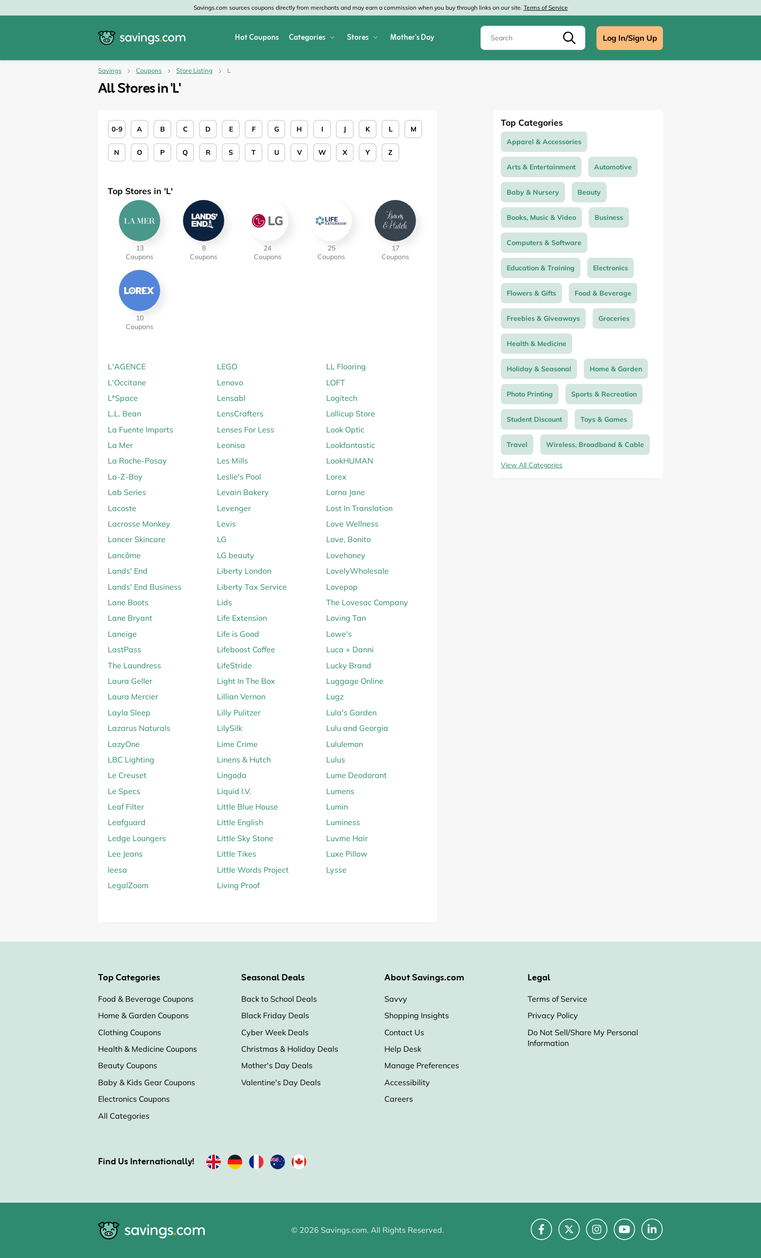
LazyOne (124, 744)
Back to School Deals (279, 999)
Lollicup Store (350, 413)
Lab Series (127, 492)
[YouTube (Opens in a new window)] (624, 1234)
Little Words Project (253, 870)
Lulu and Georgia (357, 728)
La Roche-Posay (137, 460)
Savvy (395, 999)
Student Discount (534, 419)
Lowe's (339, 634)
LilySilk (229, 728)
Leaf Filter (126, 806)
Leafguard (127, 822)
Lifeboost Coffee (246, 649)
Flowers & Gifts (531, 293)
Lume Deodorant (356, 775)
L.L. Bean (124, 413)
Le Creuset (127, 775)
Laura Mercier (133, 696)
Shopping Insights (416, 1015)
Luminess (343, 822)
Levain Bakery (243, 492)
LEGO (227, 366)
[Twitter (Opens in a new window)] (569, 1234)
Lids (224, 602)
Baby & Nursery (533, 192)
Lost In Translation (359, 508)
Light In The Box (246, 681)
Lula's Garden (351, 712)
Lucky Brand (348, 665)
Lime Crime (237, 744)
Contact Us (404, 1032)
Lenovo (230, 382)
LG (222, 539)
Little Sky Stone (245, 838)
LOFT (335, 382)
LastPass (124, 649)
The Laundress (134, 665)
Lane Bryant (130, 618)
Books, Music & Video (541, 217)
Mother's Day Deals (277, 1065)
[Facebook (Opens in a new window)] (541, 1234)
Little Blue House (247, 806)
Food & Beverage (603, 293)
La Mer (120, 445)
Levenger (234, 508)
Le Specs (124, 791)
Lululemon (344, 744)
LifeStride (234, 665)
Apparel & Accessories (544, 141)
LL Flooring (346, 366)
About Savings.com (424, 978)
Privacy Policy (553, 1015)
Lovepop (342, 587)
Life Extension (242, 618)
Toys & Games (603, 419)
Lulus (335, 759)
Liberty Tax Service (252, 587)
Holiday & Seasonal (539, 368)
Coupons (149, 70)
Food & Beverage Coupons (146, 999)
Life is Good (238, 634)
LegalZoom (128, 885)
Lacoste (122, 508)
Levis (226, 524)
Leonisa (231, 445)
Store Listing (194, 70)
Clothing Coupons (129, 1032)
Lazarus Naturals (139, 728)
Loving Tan (346, 618)
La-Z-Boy (125, 476)
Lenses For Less (245, 429)
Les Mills (232, 460)
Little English (240, 822)
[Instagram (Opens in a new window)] (597, 1234)
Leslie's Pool (239, 476)
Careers (398, 1099)
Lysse (336, 870)
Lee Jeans (125, 854)
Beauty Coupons (127, 1065)
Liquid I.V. (234, 791)
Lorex (336, 476)
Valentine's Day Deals (281, 1082)
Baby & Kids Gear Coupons (146, 1082)
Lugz (335, 696)
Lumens (340, 791)
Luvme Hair (347, 838)
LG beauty (235, 555)
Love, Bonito (348, 539)
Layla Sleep (129, 712)
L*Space (123, 398)
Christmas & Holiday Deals (289, 1049)
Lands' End (128, 571)
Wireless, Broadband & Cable (595, 444)
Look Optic (345, 429)
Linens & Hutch (244, 759)
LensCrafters (240, 413)
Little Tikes (236, 854)
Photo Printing (530, 394)
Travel (517, 444)
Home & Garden (616, 368)
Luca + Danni (350, 649)
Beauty (589, 192)
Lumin (337, 806)
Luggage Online (354, 681)
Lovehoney (345, 555)
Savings (109, 70)
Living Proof (238, 885)
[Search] (532, 38)
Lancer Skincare (136, 539)
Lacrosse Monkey (139, 524)
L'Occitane (127, 382)
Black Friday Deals (275, 1015)
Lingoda (232, 775)
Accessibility (407, 1082)
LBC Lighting (131, 759)
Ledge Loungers (137, 838)
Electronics (610, 268)
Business (609, 217)
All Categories (123, 1116)
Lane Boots (128, 602)
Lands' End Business (145, 587)
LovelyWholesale (357, 571)
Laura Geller (130, 681)
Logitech (341, 398)
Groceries (613, 318)
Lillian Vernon (241, 696)
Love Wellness (352, 524)
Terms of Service (546, 7)
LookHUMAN (349, 460)
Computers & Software (544, 242)
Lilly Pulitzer (239, 712)
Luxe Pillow (346, 854)
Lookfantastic (350, 445)
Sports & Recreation (604, 394)
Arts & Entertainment (541, 167)
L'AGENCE (127, 366)
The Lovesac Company (367, 602)
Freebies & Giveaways (543, 318)
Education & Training (541, 268)
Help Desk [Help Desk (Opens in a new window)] (402, 1049)
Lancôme (124, 555)
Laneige (122, 634)
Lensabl (231, 398)
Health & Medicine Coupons (147, 1049)
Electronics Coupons (134, 1099)
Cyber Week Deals (275, 1032)
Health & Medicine (536, 343)
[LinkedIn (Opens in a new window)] (652, 1234)
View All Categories (531, 465)
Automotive (613, 167)
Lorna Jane (345, 492)
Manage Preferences (421, 1065)
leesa (117, 870)
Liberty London (244, 571)
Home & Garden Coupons (143, 1015)
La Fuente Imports (140, 429)
